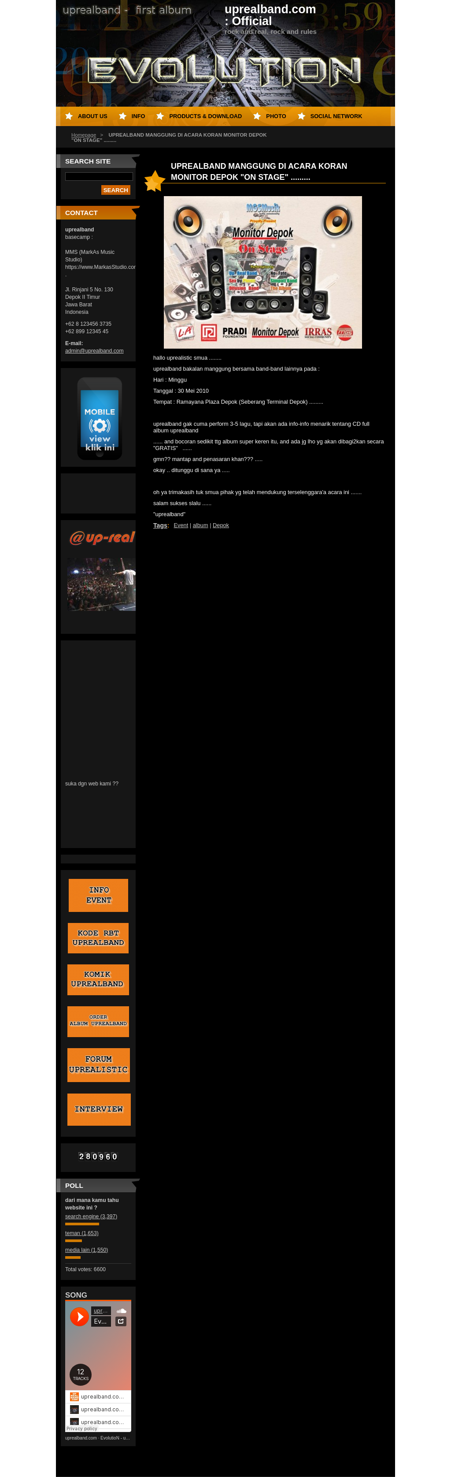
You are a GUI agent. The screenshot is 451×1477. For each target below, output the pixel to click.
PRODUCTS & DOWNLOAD (205, 116)
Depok (221, 525)
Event (181, 525)
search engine (91, 1216)
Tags (160, 525)
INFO (138, 116)
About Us (92, 116)
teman (82, 1233)
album (200, 525)
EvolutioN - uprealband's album (131, 1438)
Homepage (83, 135)
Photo (276, 116)
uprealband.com (81, 1438)
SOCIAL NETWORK (336, 116)
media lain (86, 1250)
